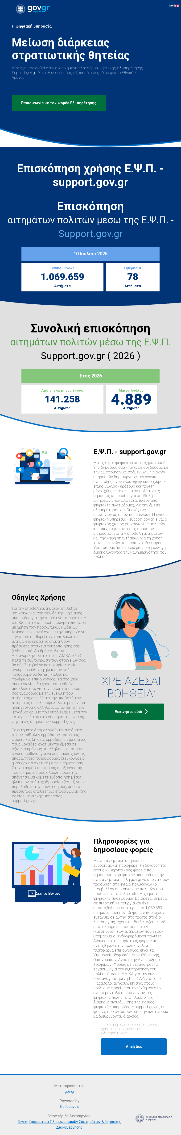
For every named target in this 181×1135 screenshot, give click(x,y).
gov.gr (69, 1091)
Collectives (69, 1106)
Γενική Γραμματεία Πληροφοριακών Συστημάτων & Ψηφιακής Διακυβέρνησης (69, 1124)
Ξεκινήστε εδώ (131, 712)
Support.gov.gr (90, 233)
